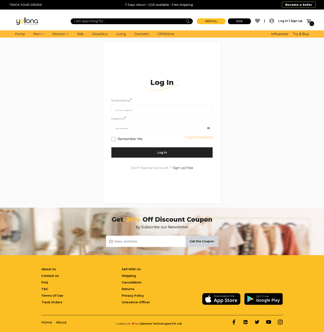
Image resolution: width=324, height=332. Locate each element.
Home (20, 34)
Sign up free (183, 168)
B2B (239, 21)
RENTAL (211, 21)
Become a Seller (298, 5)
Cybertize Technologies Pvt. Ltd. (160, 323)
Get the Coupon (202, 241)
